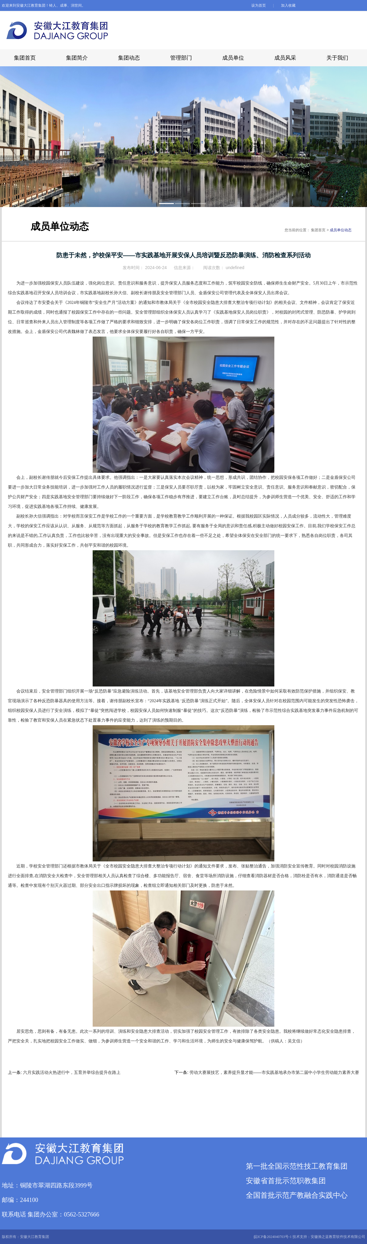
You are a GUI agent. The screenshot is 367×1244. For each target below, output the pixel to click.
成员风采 (285, 58)
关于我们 (337, 58)
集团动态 (129, 58)
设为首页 (259, 5)
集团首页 (25, 58)
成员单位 (233, 58)
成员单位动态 (341, 230)
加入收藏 (288, 5)
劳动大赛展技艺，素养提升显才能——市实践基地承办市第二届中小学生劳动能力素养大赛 (274, 1072)
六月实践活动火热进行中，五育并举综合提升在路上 (72, 1072)
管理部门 (181, 58)
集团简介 (77, 58)
